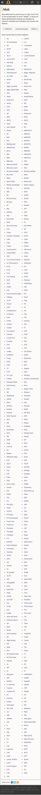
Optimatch (27, 263)
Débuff (9, 399)
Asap (8, 124)
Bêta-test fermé (12, 164)
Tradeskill (27, 633)
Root (25, 430)
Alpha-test (10, 100)
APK (8, 110)
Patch (26, 277)
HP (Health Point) (13, 654)
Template (27, 599)
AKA (8, 93)
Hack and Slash (12, 616)
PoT (25, 317)
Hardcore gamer (12, 620)
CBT (8, 256)
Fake (8, 477)
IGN (8, 678)
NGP (25, 212)
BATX (9, 151)
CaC (8, 229)
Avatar (9, 130)
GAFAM (9, 542)
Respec (26, 399)
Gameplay (10, 548)
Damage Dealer (12, 382)
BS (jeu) (9, 202)
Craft (8, 348)
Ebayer (9, 453)
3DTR (9, 49)
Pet (25, 294)
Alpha (9, 96)
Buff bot (9, 212)
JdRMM (9, 718)
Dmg (8, 426)
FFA (8, 497)
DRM (8, 440)
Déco (8, 402)
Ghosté (9, 565)
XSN (25, 763)
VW (25, 701)
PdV (25, 287)
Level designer (12, 766)
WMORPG (27, 742)
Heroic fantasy (11, 633)
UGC (25, 667)
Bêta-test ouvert (12, 168)
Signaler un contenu (32, 790)
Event (9, 467)
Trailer (26, 637)
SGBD (26, 484)
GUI (8, 610)
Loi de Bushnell (29, 56)
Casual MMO (11, 253)
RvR (25, 460)
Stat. (25, 562)
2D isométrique (12, 42)
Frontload (10, 535)
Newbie (26, 205)
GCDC (9, 555)
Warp (26, 712)
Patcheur (27, 280)
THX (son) (27, 613)
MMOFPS (27, 144)
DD (8, 392)
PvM (25, 345)
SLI (25, 508)
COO (8, 317)
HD (8, 623)
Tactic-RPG (28, 579)
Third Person (28, 606)
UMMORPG (28, 674)
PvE (25, 341)
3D (8, 45)
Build (8, 222)
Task (25, 586)
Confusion (10, 314)
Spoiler (26, 545)
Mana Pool (27, 86)
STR (25, 569)
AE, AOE (10, 76)
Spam (26, 535)
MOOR (26, 178)
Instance (9, 698)
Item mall (10, 708)
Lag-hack (10, 749)
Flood (8, 508)
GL (8, 569)
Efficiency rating (12, 457)
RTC (25, 447)
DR (8, 436)
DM (8, 423)
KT (8, 742)
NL (25, 222)
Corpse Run (11, 338)
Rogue (26, 423)
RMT (25, 416)
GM (8, 579)
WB (25, 715)
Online (26, 253)
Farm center (11, 484)
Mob (25, 161)
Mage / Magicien (29, 73)
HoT (8, 650)
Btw (8, 209)
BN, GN (9, 188)
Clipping (9, 297)
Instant (9, 701)
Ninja (26, 215)
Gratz (8, 593)
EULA (9, 463)
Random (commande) (31, 379)
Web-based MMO (30, 722)
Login (26, 49)
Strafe (26, 572)
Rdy (25, 382)
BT (8, 205)
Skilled (26, 501)
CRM (8, 362)
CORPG (9, 334)
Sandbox (27, 474)
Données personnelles (18, 790)
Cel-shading (11, 277)
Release (27, 392)
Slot (25, 511)
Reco (26, 385)
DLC (8, 419)
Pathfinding (28, 283)
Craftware (10, 355)
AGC (8, 83)
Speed (26, 538)
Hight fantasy (11, 640)
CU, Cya (9, 375)
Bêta (8, 158)
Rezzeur (27, 406)
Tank (25, 582)
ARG (8, 117)
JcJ (8, 712)
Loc (25, 42)
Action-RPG (11, 59)
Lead (8, 756)
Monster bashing (29, 171)
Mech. (26, 110)
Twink (26, 650)
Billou (8, 178)
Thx (25, 610)
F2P (8, 474)
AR (8, 113)
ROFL (26, 419)
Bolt (8, 192)
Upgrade (27, 681)
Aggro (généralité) (13, 90)
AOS (8, 107)
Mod (25, 168)
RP (25, 440)
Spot (25, 548)
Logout (26, 52)
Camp (9, 232)
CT (8, 368)
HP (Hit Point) (11, 657)
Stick (25, 565)
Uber (25, 661)
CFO (8, 283)
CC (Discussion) (12, 263)
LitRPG (26, 39)
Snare (26, 521)
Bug (8, 215)
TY (25, 654)
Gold (8, 586)
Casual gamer (11, 249)
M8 (25, 66)
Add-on (9, 66)
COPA (9, 321)
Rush (26, 457)
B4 (8, 134)
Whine (26, 725)
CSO (8, 365)
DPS (8, 433)
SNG (25, 525)
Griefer (9, 596)
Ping (25, 300)
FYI (8, 538)
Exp (8, 470)
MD (25, 103)
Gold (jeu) (10, 589)
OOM (26, 256)
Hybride (9, 661)
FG (8, 501)
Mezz (26, 117)
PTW (25, 334)
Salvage (27, 470)
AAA (8, 52)
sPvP (26, 555)
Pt (24, 328)
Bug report (10, 219)
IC (7, 671)
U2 (25, 657)
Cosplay (9, 341)
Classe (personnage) (14, 294)
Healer (9, 630)
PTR (25, 331)
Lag (8, 746)
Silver (26, 494)
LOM (25, 59)
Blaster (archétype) (13, 185)
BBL (8, 154)
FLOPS (9, 511)
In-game (9, 688)
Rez (25, 402)
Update (26, 678)
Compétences (11, 311)
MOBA (26, 164)
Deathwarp (10, 396)
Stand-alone (28, 559)
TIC (25, 616)
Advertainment (12, 73)
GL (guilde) (10, 572)
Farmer (9, 487)
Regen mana (28, 389)
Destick (9, 409)
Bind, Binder (11, 181)
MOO (26, 175)
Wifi (25, 729)
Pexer (26, 297)
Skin (25, 504)
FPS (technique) (12, 518)
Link (8, 776)
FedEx (9, 494)
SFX (25, 480)
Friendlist (10, 531)
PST (25, 324)
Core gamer (11, 331)
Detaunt (9, 413)
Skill (25, 497)
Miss (25, 124)
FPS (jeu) (10, 514)
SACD (26, 463)
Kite (8, 732)
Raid (25, 372)
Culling (9, 379)
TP (25, 630)
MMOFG (27, 141)
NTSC (26, 236)
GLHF (9, 576)
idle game (10, 674)
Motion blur (28, 181)
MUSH (26, 198)
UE (25, 664)
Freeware (10, 528)
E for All (9, 447)
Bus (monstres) (12, 226)
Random (27, 375)
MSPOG (27, 188)
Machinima (27, 69)
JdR (8, 715)
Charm (9, 287)
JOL (8, 722)
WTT (25, 756)
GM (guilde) (11, 582)
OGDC (26, 246)
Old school (27, 249)
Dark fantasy (11, 385)
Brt (8, 195)
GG (8, 562)
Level (8, 763)
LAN (8, 752)
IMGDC (9, 681)
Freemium (10, 525)
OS (25, 266)
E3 (8, 450)
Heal (8, 627)
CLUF (9, 300)
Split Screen (28, 542)
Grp (8, 603)
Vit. (25, 695)
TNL (25, 627)
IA (7, 664)
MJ (25, 127)
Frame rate (10, 521)
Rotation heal (28, 433)
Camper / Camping (13, 236)
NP (25, 229)
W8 (25, 705)
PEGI (26, 290)
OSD (25, 270)
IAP (8, 667)
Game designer (12, 545)
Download (10, 430)
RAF (25, 365)
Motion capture (29, 185)
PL (25, 307)
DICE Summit (11, 416)
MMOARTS (28, 130)
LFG (8, 769)
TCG (25, 593)
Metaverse (27, 113)
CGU (34, 787)
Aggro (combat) (12, 86)
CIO (8, 290)
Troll (25, 644)
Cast (8, 243)
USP (25, 688)
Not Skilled (27, 226)
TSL (25, 647)
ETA (8, 460)
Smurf (26, 518)
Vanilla (26, 691)
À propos (17, 787)
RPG (25, 443)
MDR (26, 107)
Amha (9, 103)
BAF (8, 137)
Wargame (27, 708)
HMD (8, 647)
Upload (26, 684)
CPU (8, 345)
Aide (2, 792)
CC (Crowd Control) (13, 260)
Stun (25, 576)
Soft (25, 528)
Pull (25, 338)
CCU (8, 273)
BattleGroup (11, 147)
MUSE (26, 195)
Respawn (27, 396)
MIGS (26, 120)
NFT (25, 209)
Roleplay (27, 426)
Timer (26, 623)
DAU (8, 389)
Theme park (28, 603)
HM (8, 644)
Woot (26, 746)
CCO (8, 270)
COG (8, 307)
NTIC (26, 232)
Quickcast (27, 358)
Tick (25, 620)
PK (25, 304)
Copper (9, 328)
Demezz (9, 406)
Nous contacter (9, 792)
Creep (9, 358)
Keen (8, 729)
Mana (26, 83)
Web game (27, 718)
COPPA (9, 324)
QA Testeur (28, 351)
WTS (25, 752)
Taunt (26, 589)
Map (25, 90)
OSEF (26, 273)
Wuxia (26, 759)
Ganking (9, 552)
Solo (25, 531)
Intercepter (10, 705)
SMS (25, 514)
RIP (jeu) (27, 413)
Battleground (11, 144)
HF (8, 637)
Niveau (26, 219)
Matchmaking (28, 96)
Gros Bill (9, 599)
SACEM (27, 467)
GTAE (9, 606)
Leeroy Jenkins (12, 759)
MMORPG (27, 154)
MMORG (27, 151)
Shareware (27, 487)
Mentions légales (26, 787)
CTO (8, 372)
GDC (8, 559)
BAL (8, 141)
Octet (26, 239)
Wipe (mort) (28, 735)
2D (8, 39)
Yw (25, 769)
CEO (8, 280)
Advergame (11, 69)
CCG (8, 266)
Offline (26, 243)
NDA (25, 202)
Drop (8, 443)
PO (25, 311)
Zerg (25, 773)
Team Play (27, 596)
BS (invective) (11, 198)
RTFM (26, 450)
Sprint (26, 552)
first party (10, 504)
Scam (26, 477)
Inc (8, 695)
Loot (25, 62)
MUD (36, 14)
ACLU (9, 56)
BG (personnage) (12, 171)
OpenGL (27, 260)
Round (26, 436)
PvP (25, 348)
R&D (25, 362)
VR (25, 698)
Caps (8, 239)
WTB (25, 749)
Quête (26, 355)
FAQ (8, 480)
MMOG (26, 147)
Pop (25, 314)
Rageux (26, 368)
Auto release (11, 127)
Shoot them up (29, 491)
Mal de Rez (28, 79)
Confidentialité (5, 790)
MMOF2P (27, 137)
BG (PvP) (10, 175)
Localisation (28, 45)
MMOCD (27, 134)
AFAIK (9, 79)
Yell (25, 766)
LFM (8, 773)
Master (26, 93)
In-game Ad (11, 691)
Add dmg (10, 62)
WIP (25, 732)
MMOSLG (27, 158)
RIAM (26, 409)
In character (11, 684)
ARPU (9, 120)
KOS (8, 735)
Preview (27, 321)
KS (8, 739)
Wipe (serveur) (29, 739)
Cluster (9, 304)
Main (25, 76)
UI (25, 671)
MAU (25, 100)
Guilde (9, 613)
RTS (25, 453)
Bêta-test (10, 161)
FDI (8, 491)
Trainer (26, 640)
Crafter (9, 351)
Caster (9, 246)
